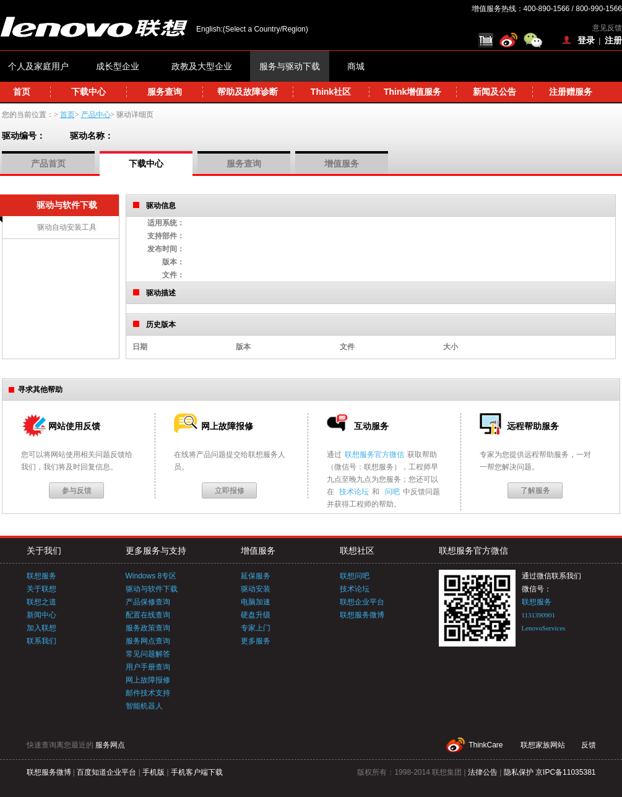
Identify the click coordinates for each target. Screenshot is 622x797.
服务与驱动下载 (289, 66)
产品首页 (48, 163)
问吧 (392, 491)
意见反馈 (607, 28)
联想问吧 (354, 576)
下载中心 (88, 92)
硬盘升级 (255, 615)
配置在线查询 (148, 615)
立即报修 (229, 490)
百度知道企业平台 (106, 772)
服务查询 (164, 92)
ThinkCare (486, 745)
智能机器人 (144, 706)
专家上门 (255, 628)
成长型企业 (117, 66)
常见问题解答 (148, 654)
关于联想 (41, 589)
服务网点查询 (148, 641)
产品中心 (96, 114)
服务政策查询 (148, 628)
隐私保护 (518, 772)
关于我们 (44, 550)
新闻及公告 (494, 92)
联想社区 (357, 550)
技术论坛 (354, 491)
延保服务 (255, 576)
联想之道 (41, 602)
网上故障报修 (148, 680)
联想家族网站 (542, 745)
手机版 (153, 772)
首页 (21, 92)
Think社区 (331, 92)
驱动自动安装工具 (67, 227)
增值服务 (341, 163)
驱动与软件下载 (152, 589)
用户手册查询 (148, 667)
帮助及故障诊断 (247, 92)
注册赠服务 (570, 92)
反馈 (588, 745)
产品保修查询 (148, 602)
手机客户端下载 (197, 772)
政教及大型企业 (201, 66)
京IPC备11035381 (565, 772)
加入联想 (41, 628)
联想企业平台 (362, 602)
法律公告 (483, 772)
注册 (613, 40)
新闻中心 (41, 615)
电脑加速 (255, 602)
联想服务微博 (362, 615)
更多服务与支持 (156, 550)
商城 (356, 66)
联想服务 (41, 576)
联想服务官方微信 (374, 454)
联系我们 (41, 641)
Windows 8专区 (151, 576)
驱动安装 (255, 589)
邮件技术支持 (148, 693)
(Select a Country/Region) (265, 29)
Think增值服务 (412, 92)
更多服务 (255, 641)
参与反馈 (77, 490)
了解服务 (535, 490)
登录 (586, 40)
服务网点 (110, 745)
